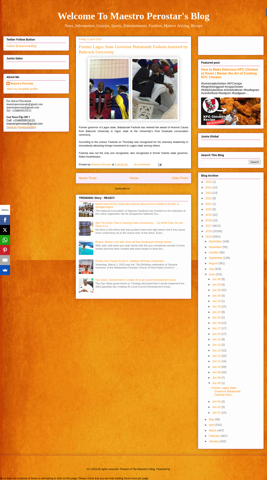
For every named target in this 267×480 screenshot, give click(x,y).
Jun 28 (216, 290)
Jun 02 (216, 407)
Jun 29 (216, 284)
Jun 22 (216, 312)
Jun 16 (216, 334)
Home (134, 178)
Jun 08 (216, 372)
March (213, 430)
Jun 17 (216, 328)
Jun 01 (216, 412)
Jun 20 (216, 317)
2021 (209, 203)
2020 (209, 209)
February (215, 435)
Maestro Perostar (21, 83)
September (216, 257)
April (212, 424)
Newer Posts (88, 178)
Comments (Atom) (141, 188)
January (214, 441)
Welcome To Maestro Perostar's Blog (133, 16)
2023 (209, 192)
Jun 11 (216, 361)
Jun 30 (216, 279)
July (212, 269)
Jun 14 (216, 344)
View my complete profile (22, 89)
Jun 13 (216, 350)
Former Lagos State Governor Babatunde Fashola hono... (226, 391)
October (214, 252)
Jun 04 (216, 401)
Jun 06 (216, 377)
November (215, 247)
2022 (209, 198)
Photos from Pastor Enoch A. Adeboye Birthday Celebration (129, 260)
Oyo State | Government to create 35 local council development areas (135, 279)
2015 (209, 236)
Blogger (175, 469)
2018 (209, 220)
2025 (209, 181)
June (212, 274)
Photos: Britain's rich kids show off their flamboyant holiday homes (133, 241)
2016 (209, 231)
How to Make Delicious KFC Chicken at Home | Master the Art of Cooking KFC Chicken (229, 73)
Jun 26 (216, 295)
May (212, 419)
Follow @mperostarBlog (21, 46)
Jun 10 (216, 366)
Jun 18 (216, 322)
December (215, 241)
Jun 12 (216, 355)
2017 (209, 225)
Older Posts (180, 178)
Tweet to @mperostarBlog (21, 126)
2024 (209, 187)
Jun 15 (216, 339)
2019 (209, 214)
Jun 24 (216, 301)
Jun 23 (216, 306)
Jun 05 (216, 383)
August (213, 263)
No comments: (142, 164)
